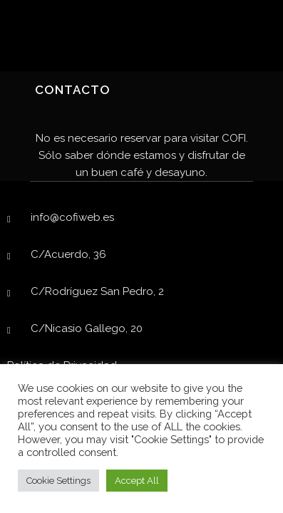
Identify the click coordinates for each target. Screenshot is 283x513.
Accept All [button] (137, 480)
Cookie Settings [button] (58, 480)
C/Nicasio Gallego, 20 (87, 328)
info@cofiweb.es (72, 217)
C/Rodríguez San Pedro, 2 (97, 291)
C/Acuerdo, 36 (68, 254)
